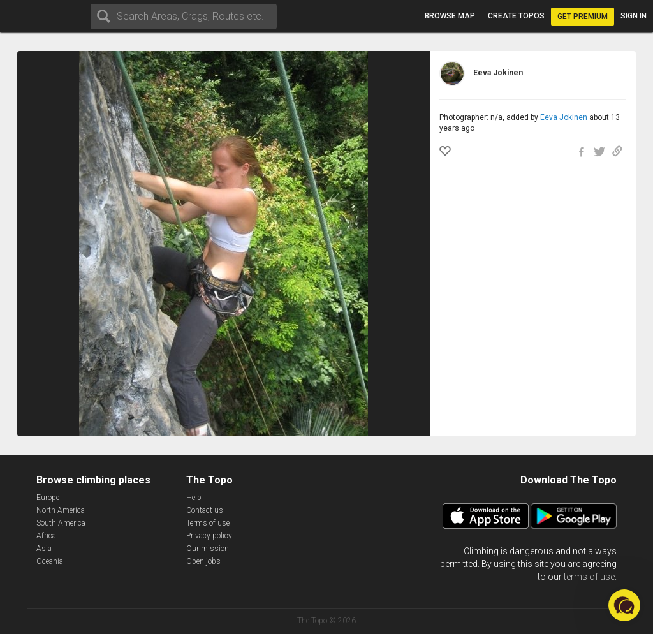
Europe (47, 497)
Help (194, 497)
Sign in (633, 15)
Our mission (207, 548)
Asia (44, 548)
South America (60, 523)
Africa (46, 535)
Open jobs (203, 561)
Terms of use (208, 523)
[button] (624, 605)
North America (60, 510)
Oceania (49, 561)
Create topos (516, 15)
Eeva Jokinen (563, 117)
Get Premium (582, 16)
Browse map (450, 15)
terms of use (589, 576)
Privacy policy (209, 535)
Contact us (204, 510)
